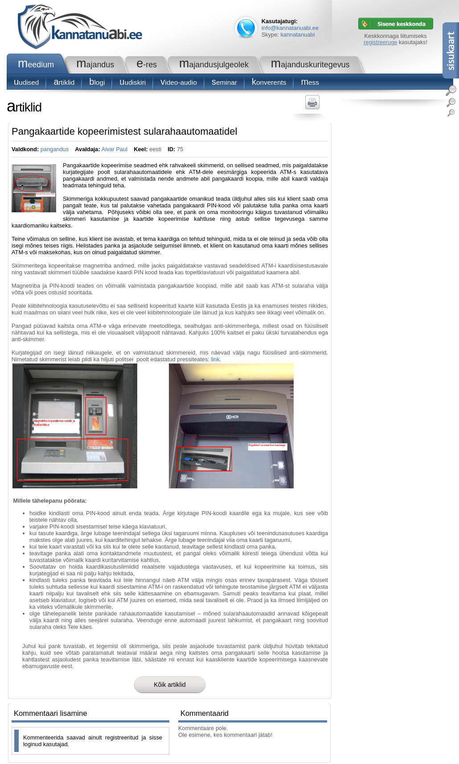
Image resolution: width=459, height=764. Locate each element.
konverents (269, 82)
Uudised (26, 82)
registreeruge (380, 42)
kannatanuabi (297, 34)
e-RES (146, 64)
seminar (224, 82)
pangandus (55, 149)
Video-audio (178, 82)
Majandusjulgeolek (214, 64)
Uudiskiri (132, 82)
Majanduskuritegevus (310, 64)
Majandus (95, 64)
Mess (310, 82)
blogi (97, 82)
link (215, 359)
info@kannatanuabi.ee (290, 28)
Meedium (36, 64)
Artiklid (63, 82)
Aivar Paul (114, 149)
